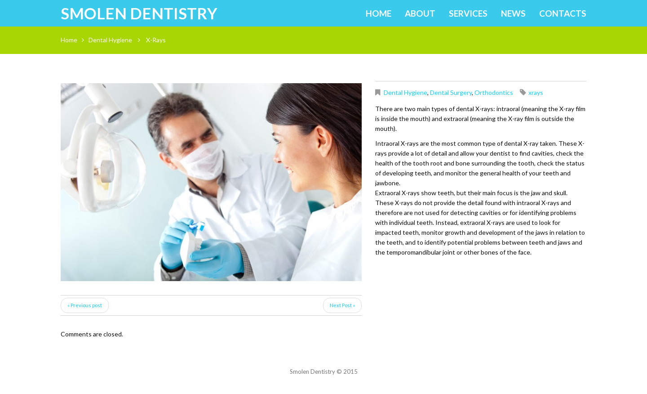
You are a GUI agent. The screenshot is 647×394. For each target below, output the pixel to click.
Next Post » (342, 305)
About (420, 13)
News (513, 13)
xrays (535, 92)
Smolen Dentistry (139, 13)
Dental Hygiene (110, 40)
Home (378, 13)
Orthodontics (493, 92)
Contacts (562, 13)
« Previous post (84, 305)
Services (468, 13)
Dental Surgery (451, 92)
